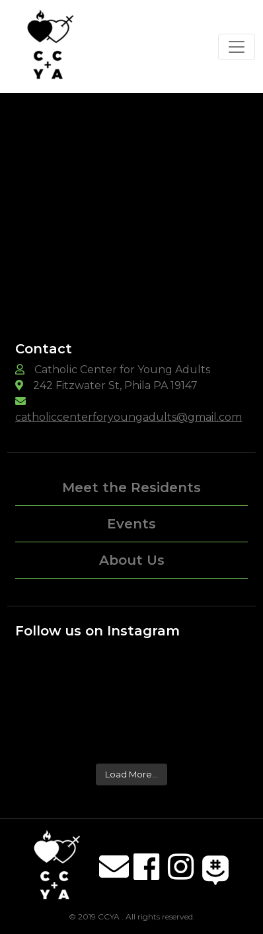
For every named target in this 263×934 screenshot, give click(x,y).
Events (131, 524)
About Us (132, 560)
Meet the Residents (131, 487)
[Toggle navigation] (236, 47)
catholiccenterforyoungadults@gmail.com (128, 417)
